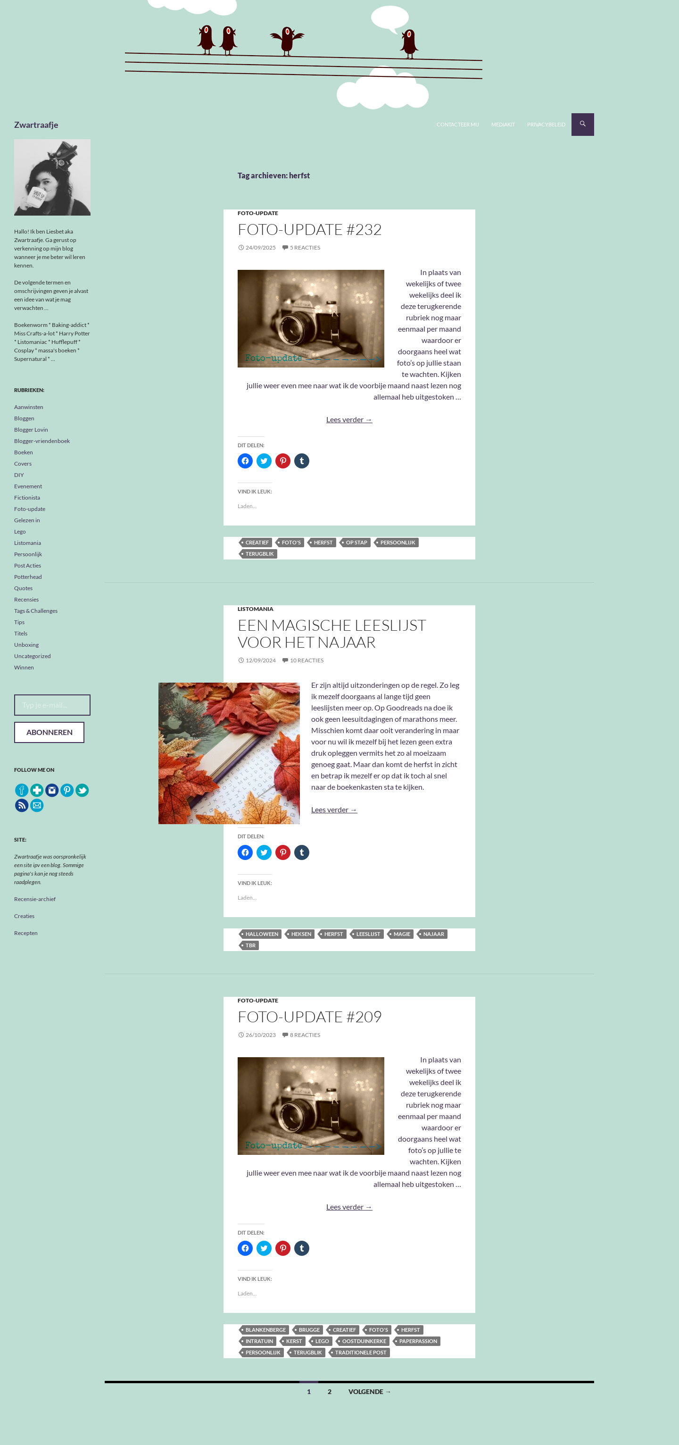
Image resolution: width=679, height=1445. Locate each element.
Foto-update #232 (310, 229)
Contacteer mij (458, 124)
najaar (433, 934)
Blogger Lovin (31, 429)
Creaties (24, 915)
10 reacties (306, 660)
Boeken (23, 452)
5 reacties (305, 247)
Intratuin (259, 1341)
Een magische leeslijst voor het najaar (332, 633)
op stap (356, 542)
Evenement (28, 486)
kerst (294, 1341)
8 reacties (305, 1034)
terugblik (260, 554)
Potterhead (28, 576)
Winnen (24, 667)
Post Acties (27, 565)
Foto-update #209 (310, 1016)
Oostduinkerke (364, 1341)
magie (402, 934)
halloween (262, 934)
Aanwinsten (28, 406)
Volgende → (369, 1391)
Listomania (255, 608)
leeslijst (368, 934)
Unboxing (26, 644)
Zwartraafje (36, 124)
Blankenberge (266, 1330)
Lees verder (349, 419)
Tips (19, 622)
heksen (301, 934)
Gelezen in (27, 520)
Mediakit (503, 124)
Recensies (26, 599)
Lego (322, 1341)
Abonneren (49, 731)
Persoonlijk (28, 554)
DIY (19, 474)
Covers (23, 463)
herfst (323, 542)
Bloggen (24, 418)
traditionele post (361, 1352)
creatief (257, 542)
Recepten (26, 932)
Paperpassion (418, 1341)
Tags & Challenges (36, 610)
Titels (20, 633)
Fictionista (27, 497)
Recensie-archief (35, 898)
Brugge (309, 1330)
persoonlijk (398, 542)
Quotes (23, 588)
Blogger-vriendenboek (42, 440)
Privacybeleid (546, 124)
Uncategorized (32, 656)
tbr (251, 945)
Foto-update (258, 213)
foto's (291, 542)
